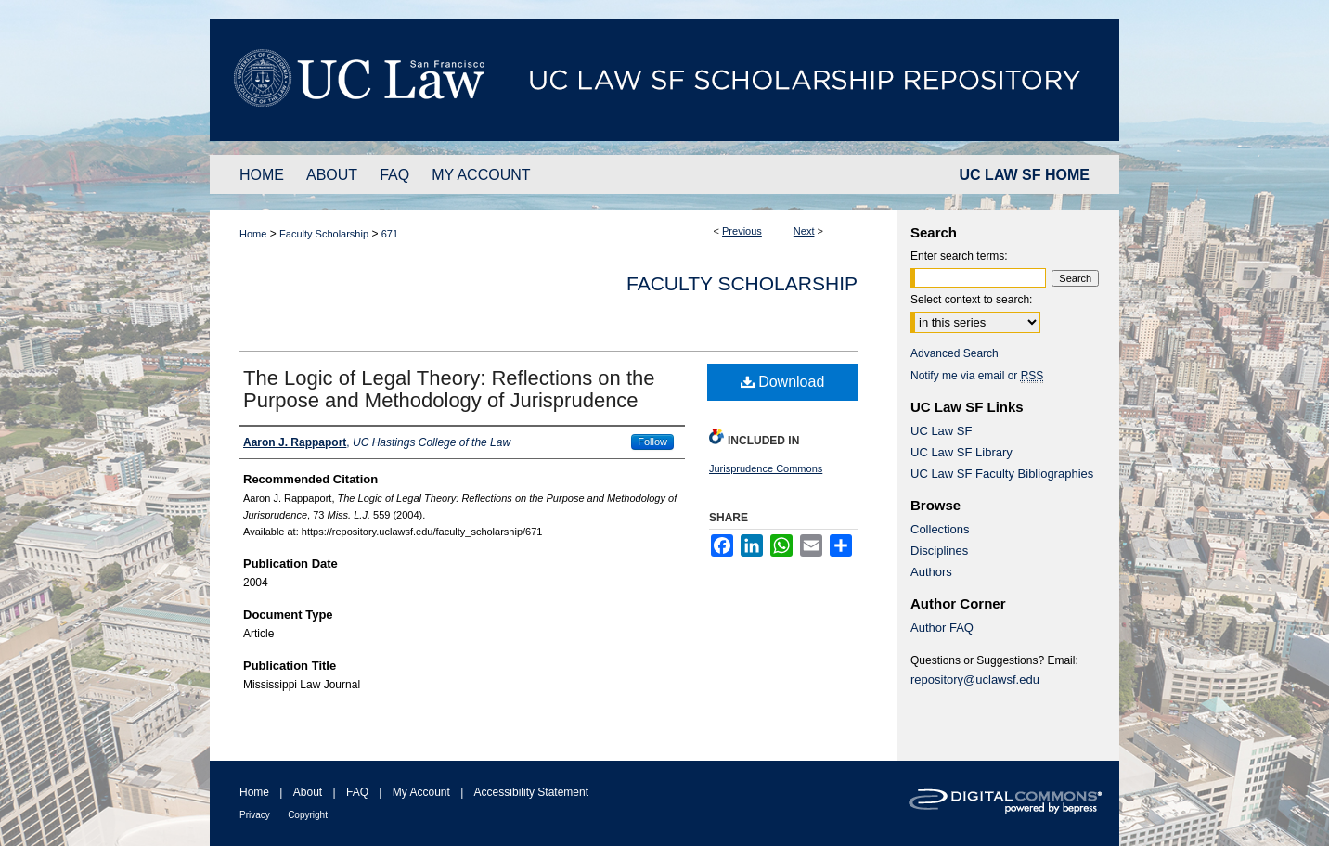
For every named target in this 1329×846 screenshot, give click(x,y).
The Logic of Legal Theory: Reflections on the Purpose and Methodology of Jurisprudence (449, 389)
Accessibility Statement (531, 792)
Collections (940, 529)
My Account (421, 792)
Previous (742, 231)
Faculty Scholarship (323, 233)
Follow (652, 441)
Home (252, 233)
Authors (931, 572)
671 (389, 233)
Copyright (308, 815)
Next (804, 231)
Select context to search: (971, 299)
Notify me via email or (976, 375)
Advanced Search (954, 353)
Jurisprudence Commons (765, 468)
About (307, 792)
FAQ (357, 792)
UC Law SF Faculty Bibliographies (1001, 474)
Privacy (254, 815)
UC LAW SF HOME (1025, 175)
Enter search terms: (959, 256)
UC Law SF (941, 431)
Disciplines (939, 551)
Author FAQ (942, 627)
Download (783, 382)
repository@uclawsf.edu (974, 679)
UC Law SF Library (961, 452)
